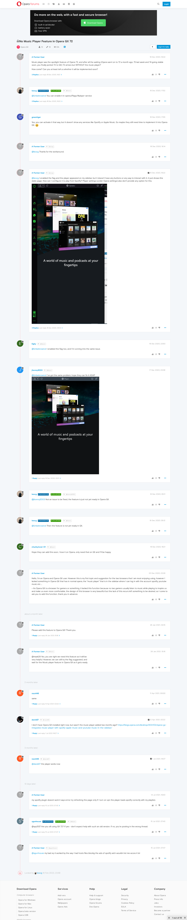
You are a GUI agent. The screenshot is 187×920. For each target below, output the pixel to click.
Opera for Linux (25, 907)
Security (125, 895)
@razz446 (45, 720)
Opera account (64, 899)
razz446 (35, 693)
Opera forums (95, 903)
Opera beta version (27, 911)
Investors (158, 907)
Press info (158, 899)
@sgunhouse (51, 848)
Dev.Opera (94, 907)
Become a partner (162, 910)
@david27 (45, 759)
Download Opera (95, 23)
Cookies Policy (127, 903)
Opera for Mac (24, 904)
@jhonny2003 (69, 494)
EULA (123, 907)
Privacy (124, 899)
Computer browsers (25, 895)
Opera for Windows (26, 900)
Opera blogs (95, 899)
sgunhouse (36, 821)
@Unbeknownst (39, 96)
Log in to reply (163, 47)
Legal (124, 888)
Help (92, 888)
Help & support (96, 895)
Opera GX (24, 47)
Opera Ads (63, 907)
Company (159, 888)
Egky (34, 344)
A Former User (38, 57)
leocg (34, 91)
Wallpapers (63, 903)
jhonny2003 (37, 370)
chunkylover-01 (39, 547)
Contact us (159, 914)
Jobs (156, 903)
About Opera (160, 895)
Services (63, 888)
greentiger (36, 117)
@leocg (49, 146)
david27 (35, 720)
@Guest (67, 90)
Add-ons (62, 895)
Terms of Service (128, 910)
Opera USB (23, 915)
